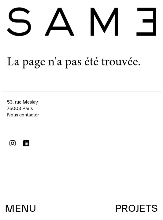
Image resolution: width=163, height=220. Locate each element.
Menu (20, 208)
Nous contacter (23, 108)
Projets (136, 208)
